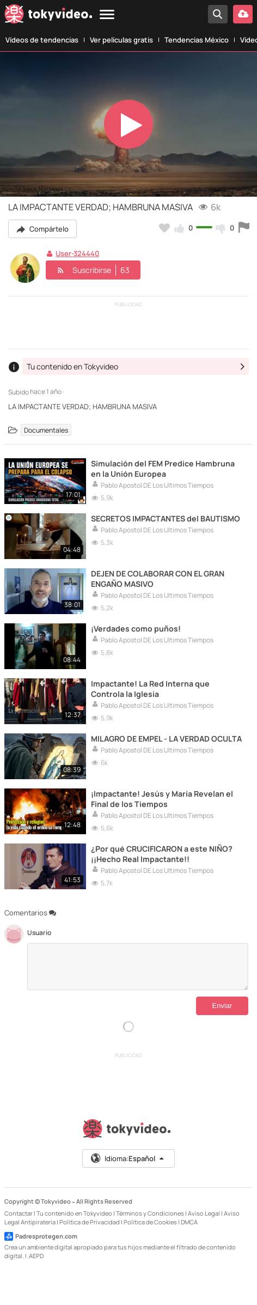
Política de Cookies (150, 1222)
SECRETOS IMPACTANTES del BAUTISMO (165, 518)
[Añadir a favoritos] (164, 227)
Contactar (18, 1213)
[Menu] (107, 15)
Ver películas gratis (121, 40)
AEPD (36, 1256)
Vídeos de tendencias (41, 40)
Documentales (46, 429)
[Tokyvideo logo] (48, 16)
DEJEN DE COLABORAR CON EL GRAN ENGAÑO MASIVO (157, 578)
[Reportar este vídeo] (243, 227)
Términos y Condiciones (150, 1213)
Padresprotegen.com (40, 1236)
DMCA (189, 1222)
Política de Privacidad (89, 1222)
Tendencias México (196, 40)
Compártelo (42, 229)
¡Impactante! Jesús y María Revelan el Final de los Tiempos (162, 798)
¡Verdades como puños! (136, 628)
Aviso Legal (204, 1213)
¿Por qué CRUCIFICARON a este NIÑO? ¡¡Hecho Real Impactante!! (161, 853)
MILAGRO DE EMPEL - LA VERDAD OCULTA (166, 738)
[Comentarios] (137, 966)
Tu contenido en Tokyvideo (74, 1213)
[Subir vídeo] (243, 14)
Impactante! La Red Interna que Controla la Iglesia (150, 688)
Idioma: (127, 1158)
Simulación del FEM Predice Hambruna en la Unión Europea (163, 468)
